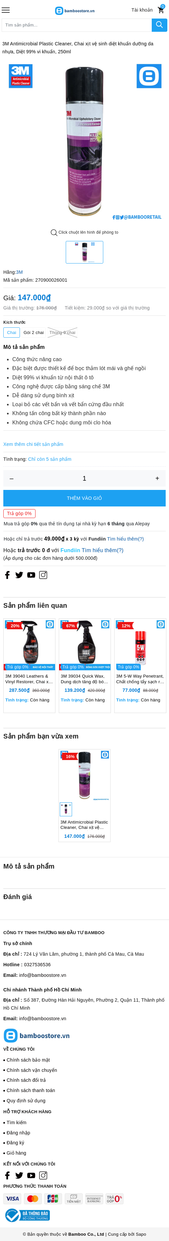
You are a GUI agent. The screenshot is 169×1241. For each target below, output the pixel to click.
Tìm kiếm (17, 1134)
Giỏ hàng (16, 1165)
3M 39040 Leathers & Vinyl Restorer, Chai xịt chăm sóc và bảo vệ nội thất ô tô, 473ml (28, 685)
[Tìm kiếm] (159, 25)
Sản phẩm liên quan (35, 605)
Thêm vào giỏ (84, 498)
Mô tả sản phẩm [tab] (28, 878)
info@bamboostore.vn (42, 986)
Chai (11, 332)
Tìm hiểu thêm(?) (125, 539)
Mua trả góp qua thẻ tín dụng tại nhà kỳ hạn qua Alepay (77, 523)
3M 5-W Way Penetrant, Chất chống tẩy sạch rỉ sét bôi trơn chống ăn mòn (140, 685)
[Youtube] (31, 575)
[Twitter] (19, 575)
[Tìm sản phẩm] (77, 25)
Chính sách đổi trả (26, 1092)
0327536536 (37, 976)
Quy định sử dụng (26, 1112)
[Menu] (6, 10)
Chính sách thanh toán (31, 1102)
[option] (84, 141)
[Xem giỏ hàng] (161, 10)
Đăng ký (15, 1154)
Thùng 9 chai (62, 332)
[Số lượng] (84, 478)
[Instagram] (43, 575)
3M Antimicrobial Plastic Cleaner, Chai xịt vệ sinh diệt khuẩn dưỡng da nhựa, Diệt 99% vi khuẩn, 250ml (84, 836)
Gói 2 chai (34, 332)
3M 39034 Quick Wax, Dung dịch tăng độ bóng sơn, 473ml (85, 685)
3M (19, 272)
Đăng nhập (18, 1144)
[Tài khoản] (142, 10)
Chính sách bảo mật (28, 1071)
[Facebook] (7, 575)
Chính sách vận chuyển (32, 1081)
